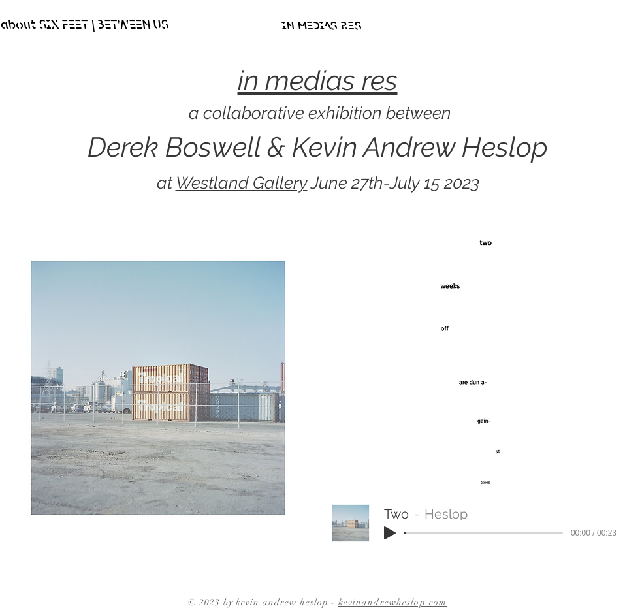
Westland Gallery (242, 183)
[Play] (390, 532)
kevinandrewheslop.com (392, 602)
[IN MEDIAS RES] (321, 26)
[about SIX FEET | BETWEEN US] (84, 26)
